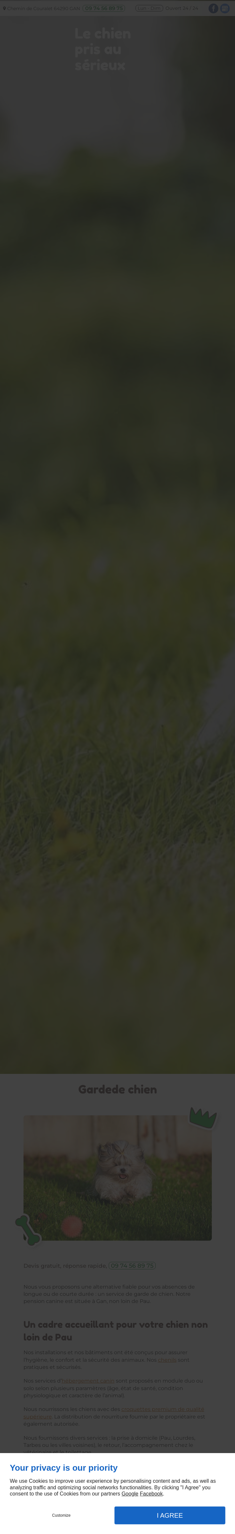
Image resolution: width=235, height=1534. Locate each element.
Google (129, 1493)
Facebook (151, 1493)
